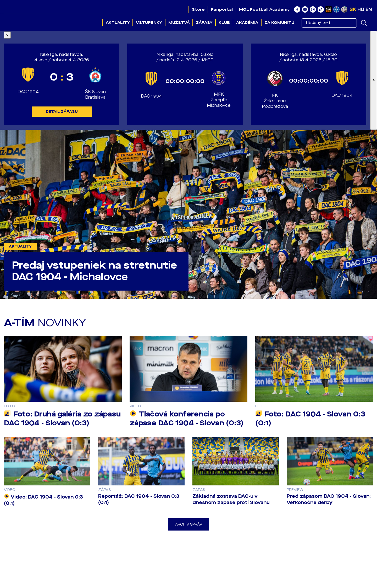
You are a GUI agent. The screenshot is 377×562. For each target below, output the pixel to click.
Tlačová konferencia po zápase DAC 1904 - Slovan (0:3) (186, 418)
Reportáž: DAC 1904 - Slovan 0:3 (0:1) (138, 499)
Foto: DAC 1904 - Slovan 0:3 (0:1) (310, 418)
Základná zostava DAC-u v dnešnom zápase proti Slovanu (231, 499)
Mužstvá (179, 22)
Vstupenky (149, 22)
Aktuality (118, 22)
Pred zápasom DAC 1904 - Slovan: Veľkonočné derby (329, 499)
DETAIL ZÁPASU (62, 111)
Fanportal (222, 9)
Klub (224, 22)
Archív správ (188, 524)
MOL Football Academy (264, 9)
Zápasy (204, 22)
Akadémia (247, 22)
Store (198, 9)
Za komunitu (279, 22)
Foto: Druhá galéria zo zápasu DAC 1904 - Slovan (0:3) (62, 418)
